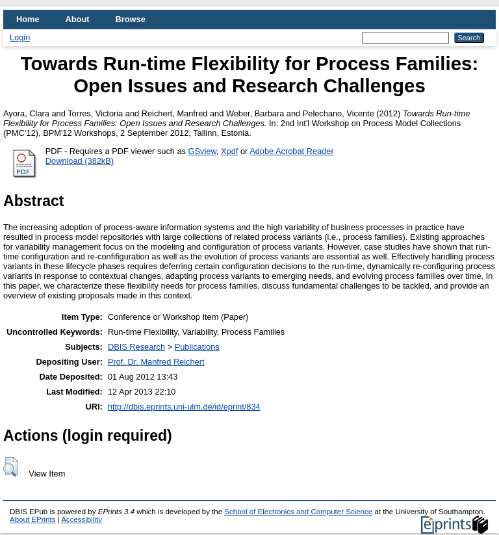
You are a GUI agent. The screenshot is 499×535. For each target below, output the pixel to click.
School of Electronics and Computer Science (298, 511)
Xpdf (229, 151)
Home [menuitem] (28, 19)
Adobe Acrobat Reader (291, 151)
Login (20, 37)
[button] (10, 466)
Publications (197, 347)
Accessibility (81, 519)
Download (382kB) (79, 161)
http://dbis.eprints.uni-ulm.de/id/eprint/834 (184, 406)
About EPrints (32, 519)
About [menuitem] (78, 19)
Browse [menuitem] (131, 19)
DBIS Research (136, 347)
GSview (202, 151)
